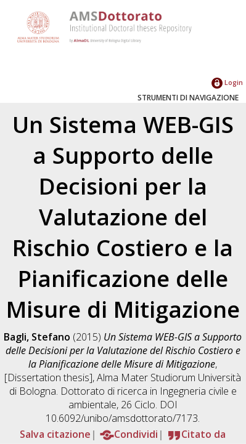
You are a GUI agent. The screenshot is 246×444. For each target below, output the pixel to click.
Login (227, 82)
